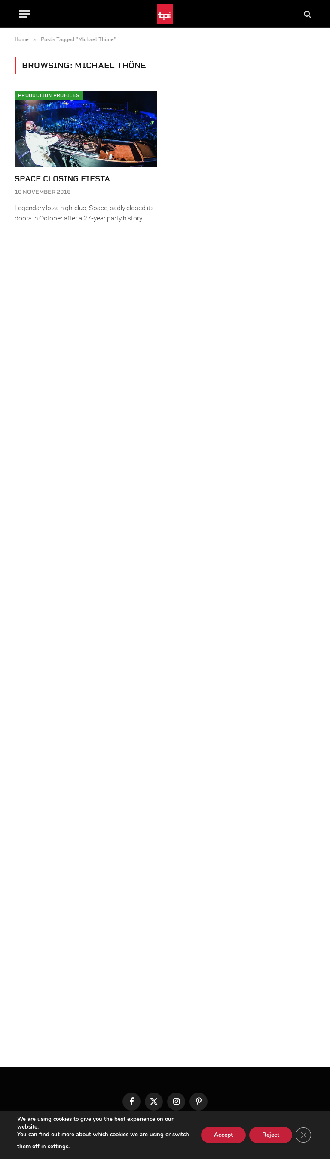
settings (58, 1146)
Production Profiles (48, 95)
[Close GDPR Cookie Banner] (303, 1135)
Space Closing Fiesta (62, 178)
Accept (223, 1135)
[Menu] (24, 14)
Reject (270, 1135)
